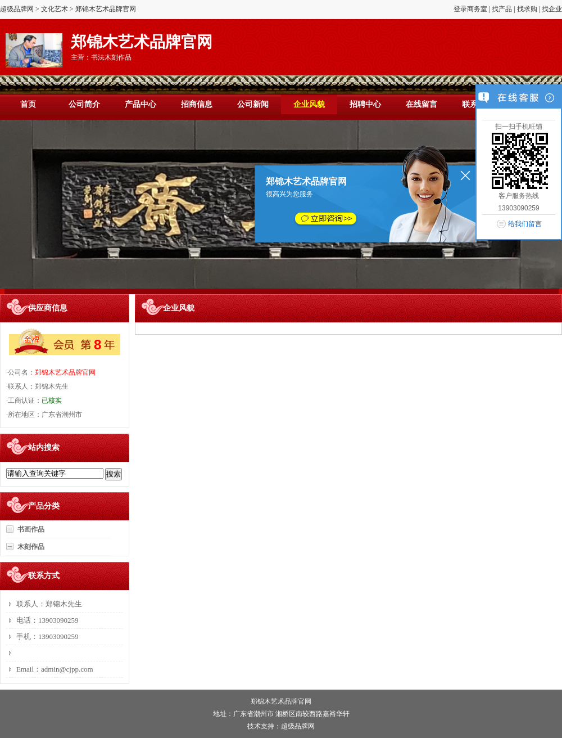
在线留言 (421, 104)
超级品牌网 (17, 9)
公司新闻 (253, 104)
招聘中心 (365, 104)
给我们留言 (525, 224)
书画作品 (30, 529)
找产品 (502, 9)
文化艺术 (54, 9)
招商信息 (196, 104)
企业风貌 (309, 104)
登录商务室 (470, 9)
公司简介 (84, 104)
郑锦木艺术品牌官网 (65, 372)
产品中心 (140, 104)
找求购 (527, 9)
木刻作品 (30, 547)
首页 (28, 104)
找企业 (552, 9)
